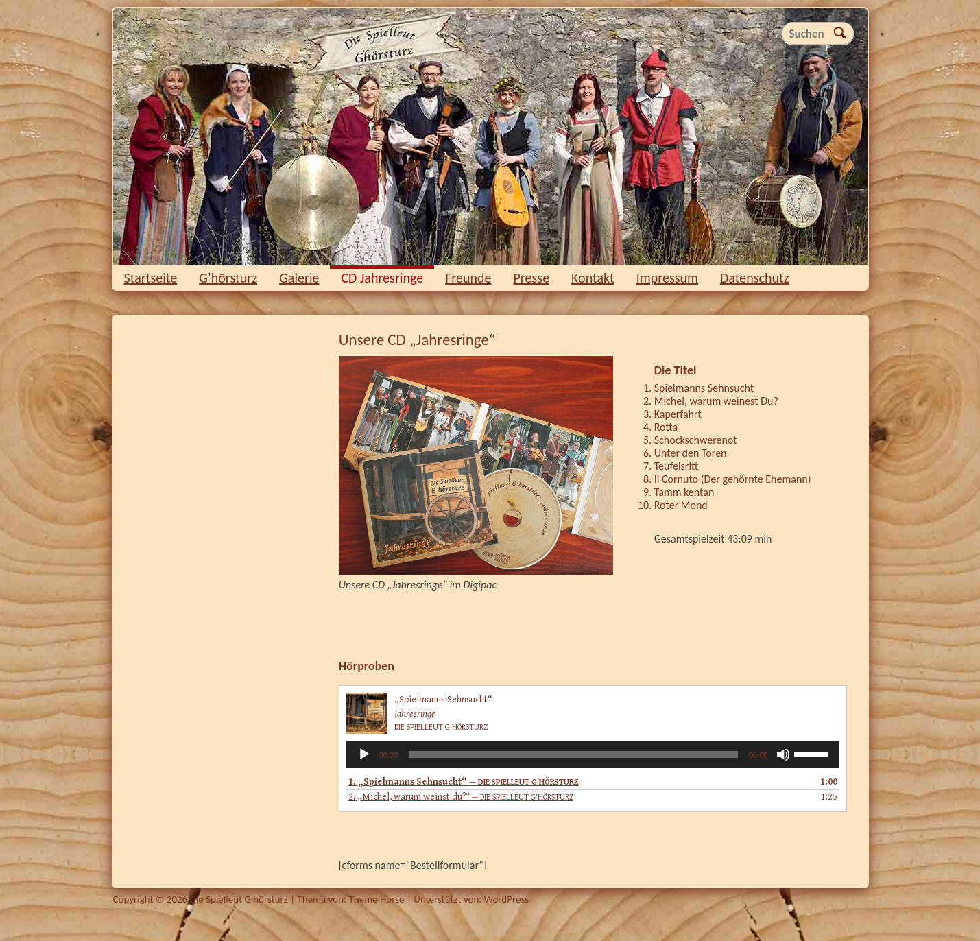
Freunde (468, 278)
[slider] (573, 754)
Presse (532, 278)
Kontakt (592, 278)
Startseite (151, 278)
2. (460, 796)
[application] (592, 754)
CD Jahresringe (382, 278)
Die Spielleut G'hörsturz (490, 136)
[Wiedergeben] (364, 754)
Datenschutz (754, 278)
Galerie (299, 278)
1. (463, 781)
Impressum (667, 278)
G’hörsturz (228, 278)
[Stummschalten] (783, 754)
